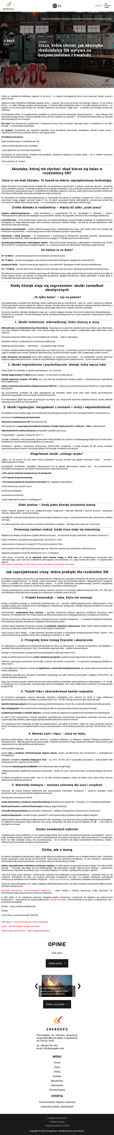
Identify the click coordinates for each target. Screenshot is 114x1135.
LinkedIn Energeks (57, 899)
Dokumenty (57, 1085)
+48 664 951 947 (49, 1045)
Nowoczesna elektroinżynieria (55, 19)
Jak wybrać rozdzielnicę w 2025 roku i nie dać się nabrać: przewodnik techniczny (37, 564)
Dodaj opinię (55, 963)
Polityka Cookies (57, 1122)
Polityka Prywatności (57, 1118)
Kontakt (57, 1076)
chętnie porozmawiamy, (60, 879)
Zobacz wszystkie (55, 1004)
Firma (57, 1067)
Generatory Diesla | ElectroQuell (57, 1106)
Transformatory (57, 1090)
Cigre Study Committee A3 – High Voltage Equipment (25, 931)
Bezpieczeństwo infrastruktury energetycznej (90, 19)
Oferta (57, 1071)
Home (57, 1062)
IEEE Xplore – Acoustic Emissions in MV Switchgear (24, 922)
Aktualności (57, 1080)
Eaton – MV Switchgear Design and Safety (20, 926)
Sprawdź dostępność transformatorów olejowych (26, 890)
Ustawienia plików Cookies (57, 1125)
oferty (28, 884)
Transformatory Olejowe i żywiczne (57, 1102)
